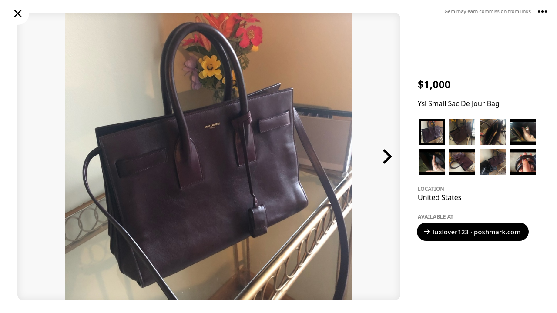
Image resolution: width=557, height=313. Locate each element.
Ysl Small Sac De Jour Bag (459, 103)
